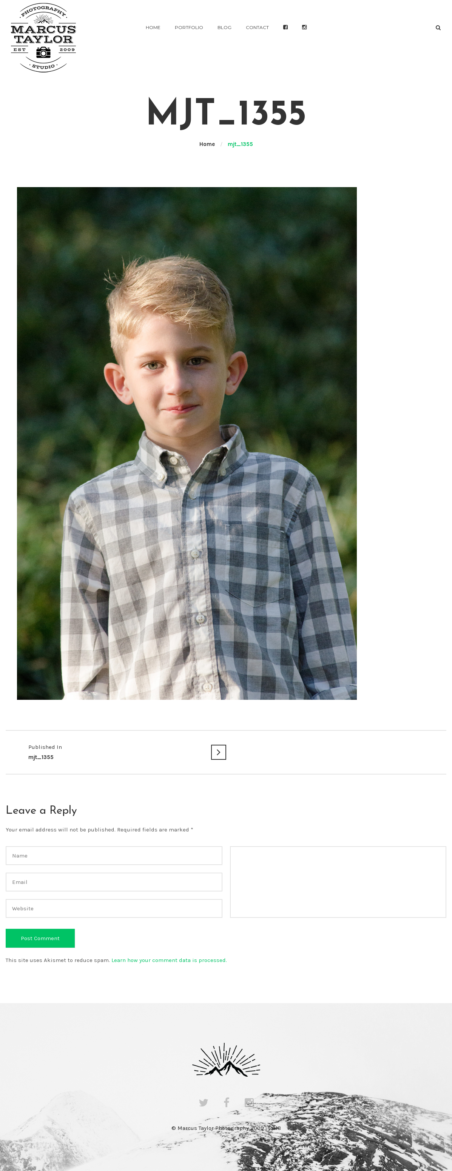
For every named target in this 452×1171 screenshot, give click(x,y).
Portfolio (189, 27)
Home (153, 27)
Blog (224, 27)
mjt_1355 (116, 751)
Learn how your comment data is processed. (169, 960)
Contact (257, 27)
